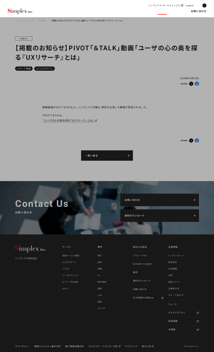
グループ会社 (174, 295)
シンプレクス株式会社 (20, 11)
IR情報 (172, 329)
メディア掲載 (24, 68)
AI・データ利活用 (70, 281)
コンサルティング (70, 275)
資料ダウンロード (142, 280)
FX (99, 275)
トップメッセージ (176, 255)
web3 (65, 288)
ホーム (18, 20)
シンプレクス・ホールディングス (164, 5)
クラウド (66, 268)
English (190, 6)
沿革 (170, 275)
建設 (100, 288)
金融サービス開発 (70, 255)
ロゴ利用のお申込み (143, 297)
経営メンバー (174, 281)
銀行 (100, 255)
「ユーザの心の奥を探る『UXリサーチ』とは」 (68, 120)
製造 (100, 301)
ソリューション (98, 11)
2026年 (42, 20)
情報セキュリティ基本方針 (47, 346)
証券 (100, 262)
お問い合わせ (198, 11)
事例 (135, 272)
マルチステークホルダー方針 (103, 346)
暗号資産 (102, 281)
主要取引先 (173, 288)
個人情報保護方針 (74, 346)
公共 (100, 295)
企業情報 (146, 11)
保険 (100, 268)
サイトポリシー (22, 346)
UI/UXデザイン (44, 68)
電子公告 (147, 346)
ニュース (162, 11)
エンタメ (101, 308)
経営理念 (172, 262)
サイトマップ (131, 346)
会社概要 (172, 268)
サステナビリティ (176, 312)
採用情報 (179, 11)
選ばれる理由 (47, 11)
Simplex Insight (123, 11)
